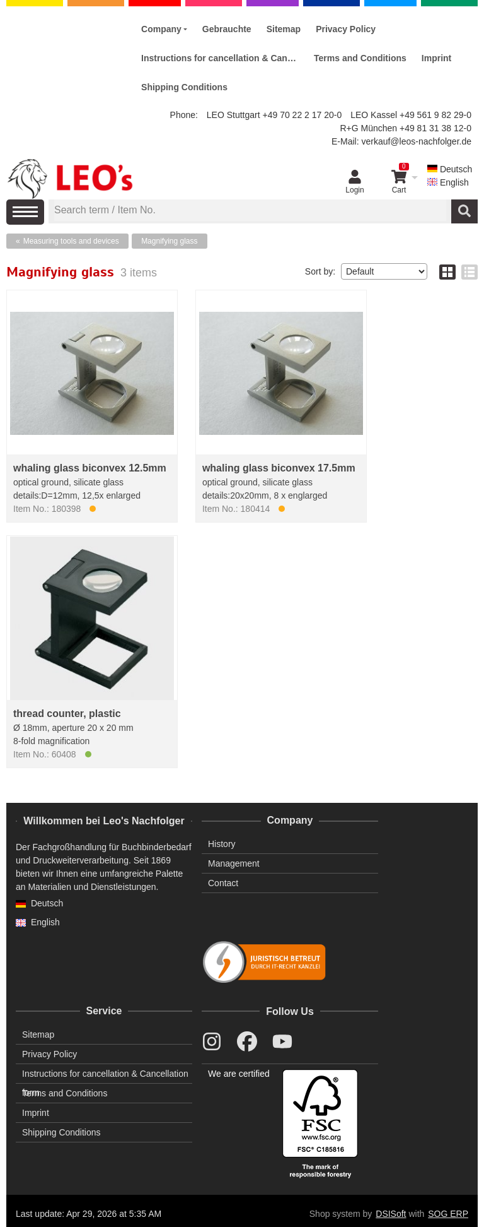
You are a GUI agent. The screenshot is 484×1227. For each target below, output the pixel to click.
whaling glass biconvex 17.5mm (278, 468)
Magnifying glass (169, 241)
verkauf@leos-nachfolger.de (416, 141)
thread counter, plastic (67, 713)
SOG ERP (448, 1214)
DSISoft (391, 1214)
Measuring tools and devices (71, 241)
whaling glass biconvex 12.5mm (89, 468)
